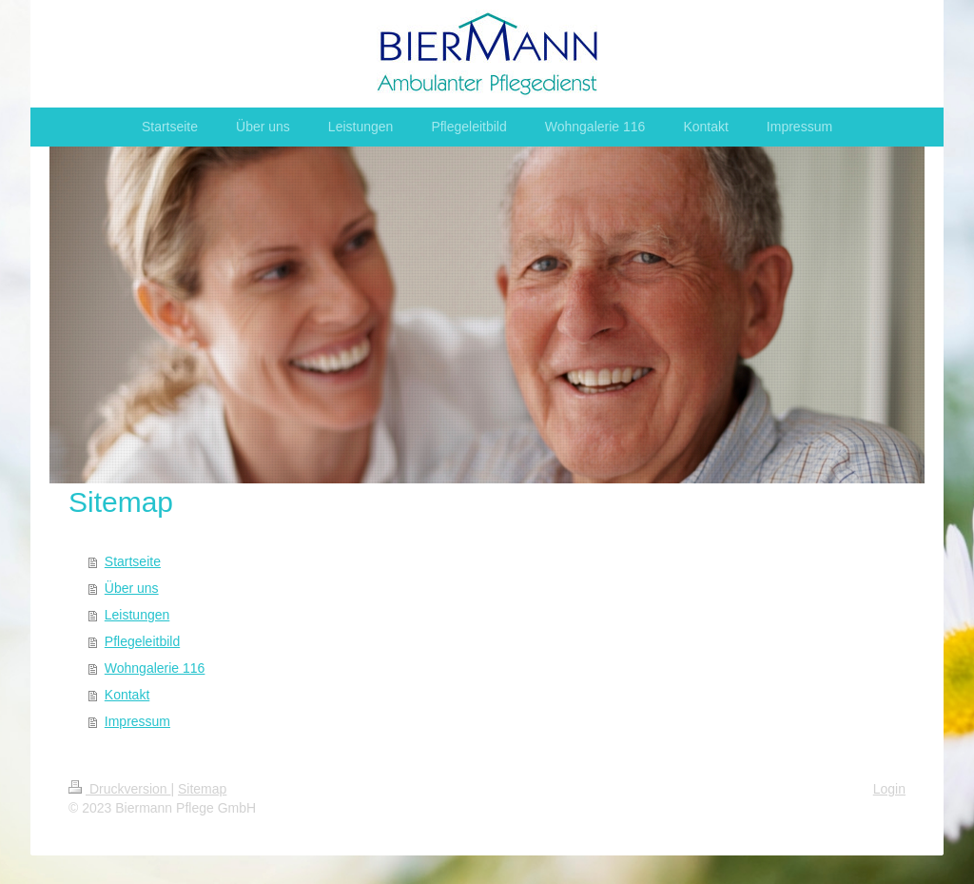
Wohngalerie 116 (155, 668)
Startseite (133, 561)
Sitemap (202, 788)
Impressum (137, 721)
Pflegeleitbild (142, 641)
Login (889, 788)
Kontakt (127, 694)
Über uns (132, 588)
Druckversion (119, 788)
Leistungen (137, 614)
